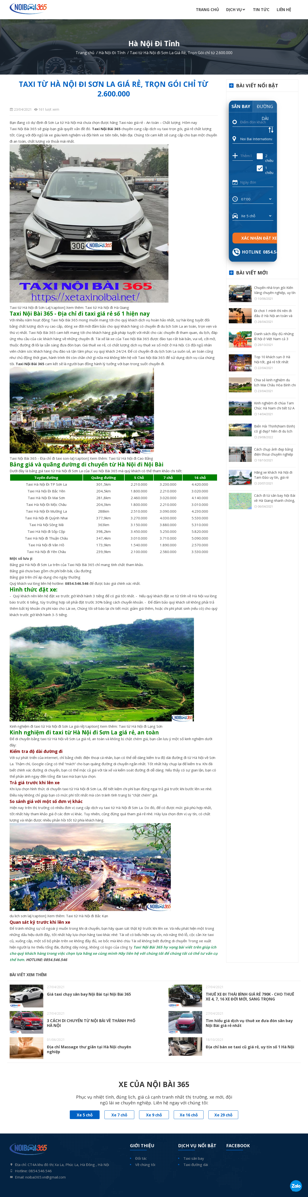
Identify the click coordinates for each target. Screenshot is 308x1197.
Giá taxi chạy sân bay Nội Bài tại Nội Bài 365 (89, 994)
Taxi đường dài (195, 1164)
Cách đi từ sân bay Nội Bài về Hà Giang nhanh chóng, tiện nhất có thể (274, 500)
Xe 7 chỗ (119, 1115)
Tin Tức (261, 9)
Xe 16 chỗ (189, 1115)
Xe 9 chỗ (154, 1115)
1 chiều (265, 170)
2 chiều (265, 158)
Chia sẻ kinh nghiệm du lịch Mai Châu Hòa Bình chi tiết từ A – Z (275, 385)
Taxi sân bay (193, 1158)
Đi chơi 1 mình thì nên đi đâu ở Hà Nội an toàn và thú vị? (273, 315)
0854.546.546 (55, 959)
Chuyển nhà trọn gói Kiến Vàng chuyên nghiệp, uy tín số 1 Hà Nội (274, 292)
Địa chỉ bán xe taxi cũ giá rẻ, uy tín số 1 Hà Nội (250, 1046)
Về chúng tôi (145, 1164)
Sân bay (240, 106)
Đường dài (265, 107)
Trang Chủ (207, 9)
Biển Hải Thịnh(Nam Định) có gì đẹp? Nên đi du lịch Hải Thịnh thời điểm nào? (274, 431)
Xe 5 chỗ (85, 1115)
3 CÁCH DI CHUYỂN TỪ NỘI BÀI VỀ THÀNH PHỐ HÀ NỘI (91, 1023)
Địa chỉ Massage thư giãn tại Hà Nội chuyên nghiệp (89, 1049)
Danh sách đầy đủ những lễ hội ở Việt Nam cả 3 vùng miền (274, 338)
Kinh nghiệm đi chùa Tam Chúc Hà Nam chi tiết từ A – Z (274, 408)
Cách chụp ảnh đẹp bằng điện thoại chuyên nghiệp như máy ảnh (273, 454)
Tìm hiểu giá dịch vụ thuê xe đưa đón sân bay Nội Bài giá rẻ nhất (249, 1023)
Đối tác (141, 1158)
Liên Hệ (284, 9)
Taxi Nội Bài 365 (23, 128)
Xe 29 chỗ (223, 1115)
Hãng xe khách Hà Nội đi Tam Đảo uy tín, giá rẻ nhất (273, 477)
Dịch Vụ (234, 9)
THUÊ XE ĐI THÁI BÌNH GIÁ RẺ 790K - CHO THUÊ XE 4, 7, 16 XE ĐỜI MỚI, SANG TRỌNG (250, 996)
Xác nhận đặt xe (259, 238)
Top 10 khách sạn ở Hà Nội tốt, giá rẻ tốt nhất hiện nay (272, 362)
